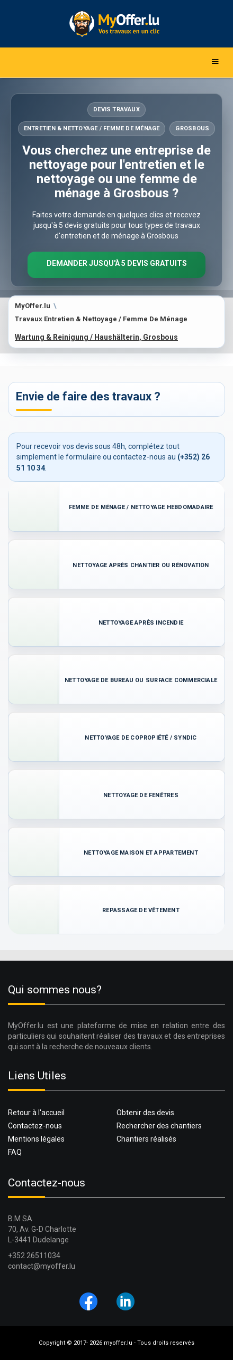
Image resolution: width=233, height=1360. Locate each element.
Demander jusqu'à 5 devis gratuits (117, 263)
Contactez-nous (35, 1126)
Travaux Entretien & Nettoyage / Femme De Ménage (101, 319)
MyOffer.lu (32, 306)
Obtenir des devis (145, 1112)
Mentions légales (36, 1139)
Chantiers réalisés (146, 1139)
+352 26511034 (34, 1255)
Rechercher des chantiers (159, 1126)
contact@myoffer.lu (41, 1266)
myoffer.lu (118, 1342)
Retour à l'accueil (36, 1112)
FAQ (15, 1152)
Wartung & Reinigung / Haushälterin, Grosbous (96, 337)
